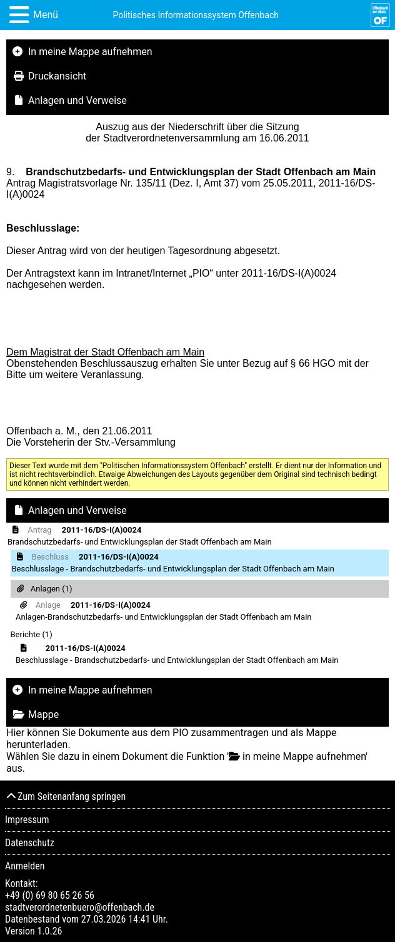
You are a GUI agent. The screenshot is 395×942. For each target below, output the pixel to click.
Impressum (27, 820)
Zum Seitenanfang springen (65, 796)
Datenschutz (29, 843)
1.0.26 (49, 931)
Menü (45, 15)
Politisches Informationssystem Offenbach (195, 15)
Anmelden (24, 866)
